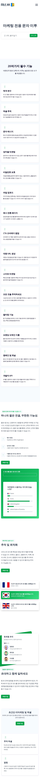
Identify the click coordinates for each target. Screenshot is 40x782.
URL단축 (33, 35)
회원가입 (5, 462)
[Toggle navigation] (36, 5)
